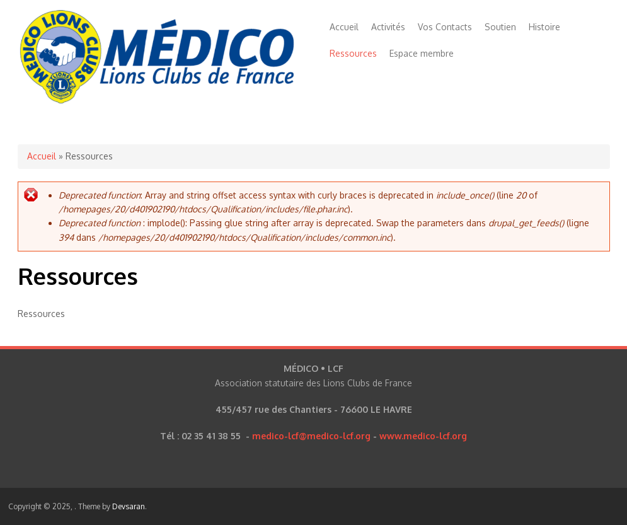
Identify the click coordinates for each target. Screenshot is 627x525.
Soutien (500, 26)
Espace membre (421, 53)
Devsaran (128, 506)
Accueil (344, 26)
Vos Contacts (445, 26)
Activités (388, 26)
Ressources (353, 53)
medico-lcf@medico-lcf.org (311, 435)
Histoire (544, 26)
